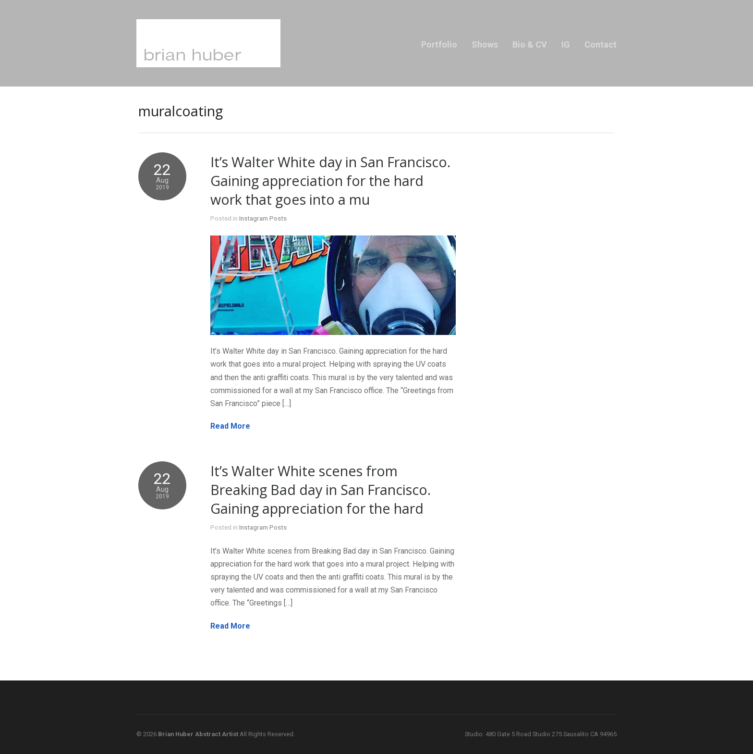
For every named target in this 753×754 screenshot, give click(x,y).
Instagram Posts (263, 218)
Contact (600, 44)
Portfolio (439, 44)
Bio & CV (529, 44)
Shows (485, 44)
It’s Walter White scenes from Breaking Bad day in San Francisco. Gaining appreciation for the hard (320, 489)
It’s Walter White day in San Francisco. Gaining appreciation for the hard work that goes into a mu (330, 180)
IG (565, 44)
